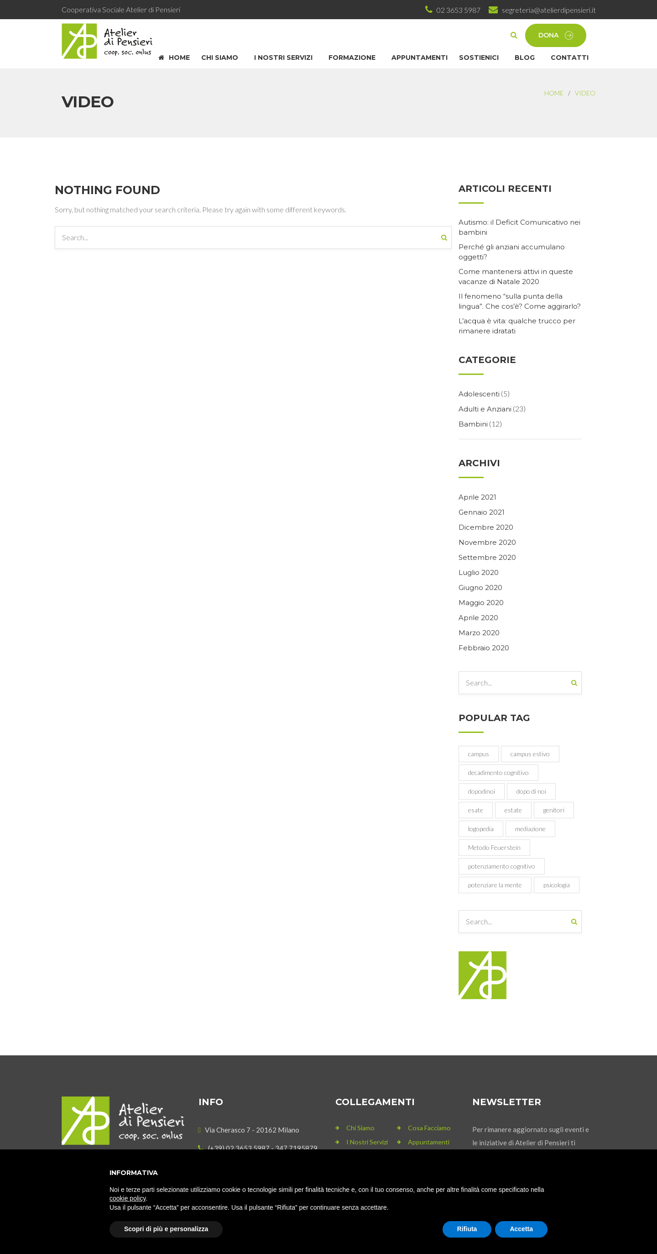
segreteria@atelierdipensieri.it (549, 9)
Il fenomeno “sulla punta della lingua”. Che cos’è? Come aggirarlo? (520, 301)
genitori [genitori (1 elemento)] (553, 810)
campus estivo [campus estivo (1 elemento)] (530, 754)
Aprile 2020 (478, 617)
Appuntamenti (428, 1142)
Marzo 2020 (479, 632)
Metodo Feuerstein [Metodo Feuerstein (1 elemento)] (494, 847)
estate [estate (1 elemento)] (513, 810)
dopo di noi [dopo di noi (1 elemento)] (531, 791)
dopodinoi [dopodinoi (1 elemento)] (481, 791)
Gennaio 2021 (482, 512)
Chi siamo (360, 1128)
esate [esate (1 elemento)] (475, 810)
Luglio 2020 (479, 572)
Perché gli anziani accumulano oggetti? (512, 251)
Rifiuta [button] (467, 1229)
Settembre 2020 (487, 557)
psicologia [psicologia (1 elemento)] (556, 885)
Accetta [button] (521, 1229)
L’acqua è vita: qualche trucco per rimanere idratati (517, 325)
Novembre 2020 (487, 542)
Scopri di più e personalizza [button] (166, 1229)
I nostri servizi (367, 1142)
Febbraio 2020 (484, 647)
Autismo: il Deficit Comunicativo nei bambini (519, 227)
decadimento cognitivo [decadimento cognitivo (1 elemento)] (498, 772)
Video (585, 93)
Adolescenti (479, 394)
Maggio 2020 (481, 602)
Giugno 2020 (480, 587)
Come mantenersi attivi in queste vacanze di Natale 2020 (516, 276)
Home (553, 93)
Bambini (473, 424)
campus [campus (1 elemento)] (478, 754)
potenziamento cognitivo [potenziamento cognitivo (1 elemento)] (501, 866)
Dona (555, 35)
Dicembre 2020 (486, 527)
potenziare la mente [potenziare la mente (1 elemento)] (495, 885)
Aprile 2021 (477, 497)
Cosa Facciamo (429, 1128)
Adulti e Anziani (485, 409)
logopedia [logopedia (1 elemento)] (481, 828)
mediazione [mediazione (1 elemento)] (530, 828)
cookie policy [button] (128, 1198)
